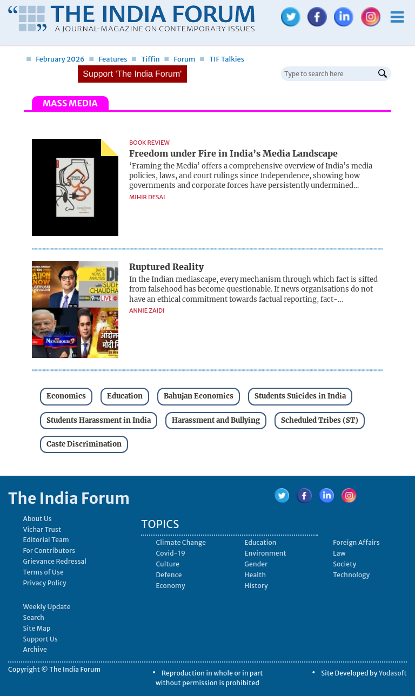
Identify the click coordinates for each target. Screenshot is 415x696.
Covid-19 (170, 553)
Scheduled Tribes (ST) (319, 420)
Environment (265, 553)
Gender (255, 564)
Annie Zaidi (146, 310)
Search (33, 617)
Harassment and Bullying (216, 420)
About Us (37, 519)
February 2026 (55, 59)
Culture (167, 564)
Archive (35, 649)
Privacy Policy (44, 583)
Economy (170, 586)
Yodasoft (393, 673)
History (255, 586)
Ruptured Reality (166, 266)
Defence (169, 575)
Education (125, 396)
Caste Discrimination (84, 444)
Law (339, 553)
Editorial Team (46, 540)
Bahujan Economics (198, 396)
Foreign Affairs (356, 542)
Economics (66, 396)
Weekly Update (46, 607)
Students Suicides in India (300, 396)
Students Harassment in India (98, 420)
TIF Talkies (221, 59)
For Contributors (49, 550)
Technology (351, 575)
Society (344, 564)
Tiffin (145, 59)
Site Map (36, 628)
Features (108, 59)
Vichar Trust (42, 529)
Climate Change (181, 542)
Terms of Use (43, 572)
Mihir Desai (147, 197)
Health (255, 575)
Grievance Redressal (54, 561)
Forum (179, 59)
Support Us (40, 639)
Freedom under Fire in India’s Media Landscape (233, 153)
